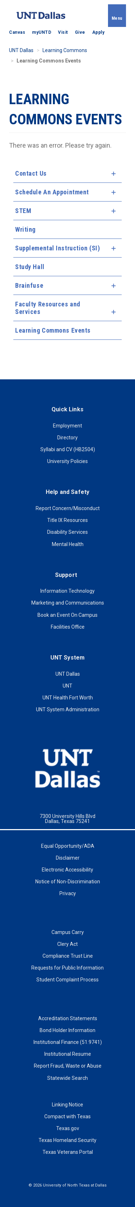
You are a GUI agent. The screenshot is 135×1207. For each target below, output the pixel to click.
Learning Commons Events (53, 330)
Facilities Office (68, 627)
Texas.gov (67, 1128)
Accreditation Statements (67, 1018)
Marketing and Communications (67, 603)
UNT (67, 686)
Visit (63, 32)
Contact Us (31, 173)
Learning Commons (64, 50)
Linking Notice (67, 1104)
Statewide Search (67, 1078)
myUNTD (41, 32)
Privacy (67, 893)
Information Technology (67, 591)
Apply (98, 32)
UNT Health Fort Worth (67, 697)
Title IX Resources (67, 520)
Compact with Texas (67, 1116)
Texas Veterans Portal (67, 1152)
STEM (23, 210)
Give (80, 32)
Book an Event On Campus (67, 615)
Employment (67, 426)
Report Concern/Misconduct (68, 508)
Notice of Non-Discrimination (67, 881)
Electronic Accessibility (67, 870)
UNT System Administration (67, 709)
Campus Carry (67, 932)
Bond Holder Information (67, 1030)
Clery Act (67, 944)
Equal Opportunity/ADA (67, 846)
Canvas (17, 32)
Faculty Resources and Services (47, 307)
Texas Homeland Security (67, 1140)
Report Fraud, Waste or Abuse (68, 1066)
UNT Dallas (21, 50)
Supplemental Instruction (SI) (57, 248)
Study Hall (30, 266)
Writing (25, 229)
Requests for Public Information (67, 968)
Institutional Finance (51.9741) (67, 1042)
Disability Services (67, 532)
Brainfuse (29, 285)
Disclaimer (68, 858)
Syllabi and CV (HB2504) (67, 449)
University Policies (67, 461)
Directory (67, 437)
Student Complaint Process (67, 979)
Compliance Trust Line (67, 956)
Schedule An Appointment (52, 192)
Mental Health (68, 544)
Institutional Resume (67, 1054)
